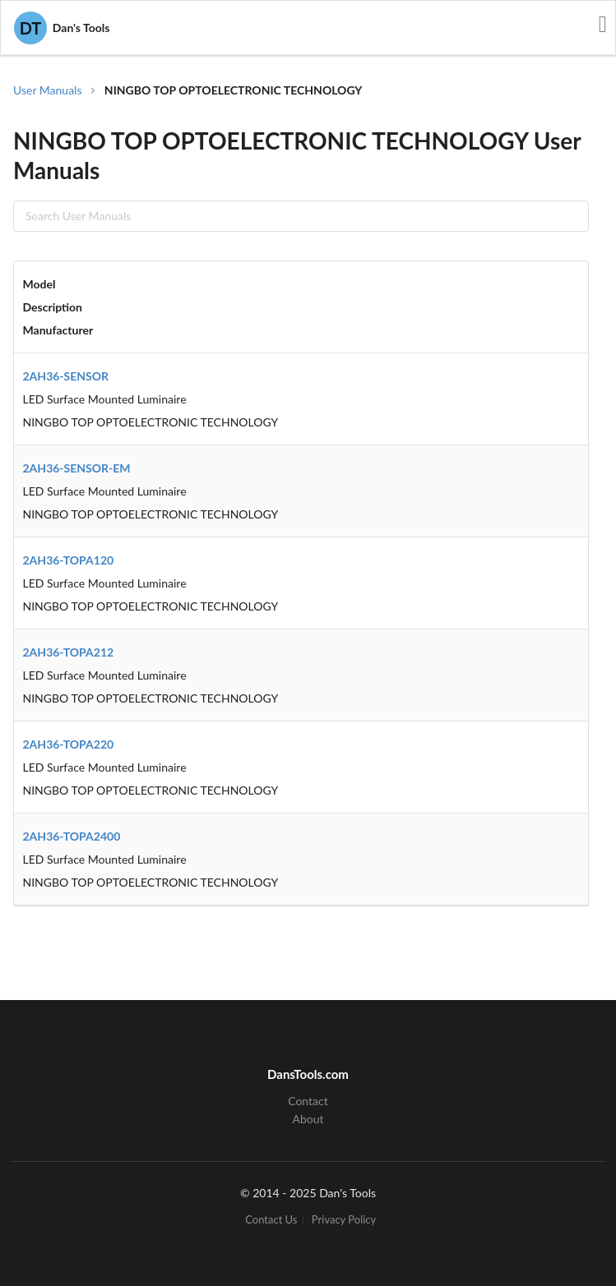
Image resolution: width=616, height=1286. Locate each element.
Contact (308, 1101)
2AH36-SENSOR (66, 376)
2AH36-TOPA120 (68, 560)
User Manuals (47, 90)
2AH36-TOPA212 (68, 652)
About (307, 1119)
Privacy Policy (344, 1220)
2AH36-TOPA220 (68, 744)
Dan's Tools (61, 28)
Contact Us (271, 1220)
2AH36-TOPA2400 (72, 836)
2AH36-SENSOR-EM (77, 468)
